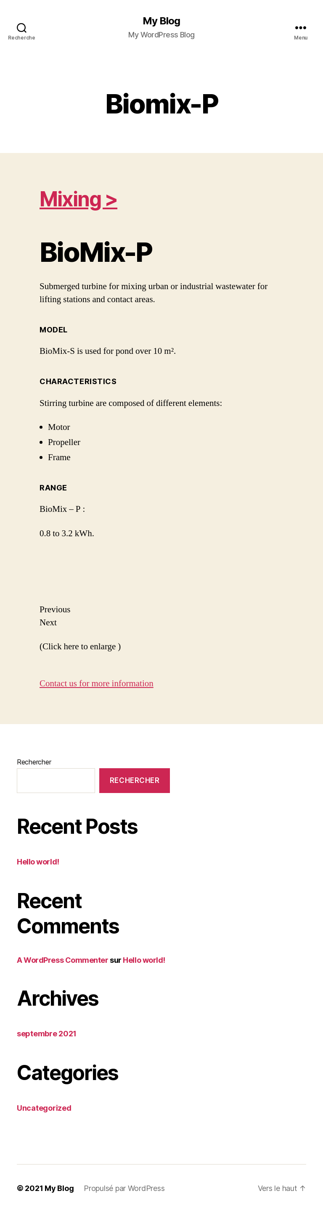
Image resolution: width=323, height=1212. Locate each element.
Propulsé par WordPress (124, 1188)
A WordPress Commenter (63, 960)
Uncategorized (44, 1108)
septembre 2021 (47, 1033)
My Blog (161, 21)
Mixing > (78, 199)
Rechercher (34, 762)
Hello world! (38, 861)
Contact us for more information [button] (97, 683)
